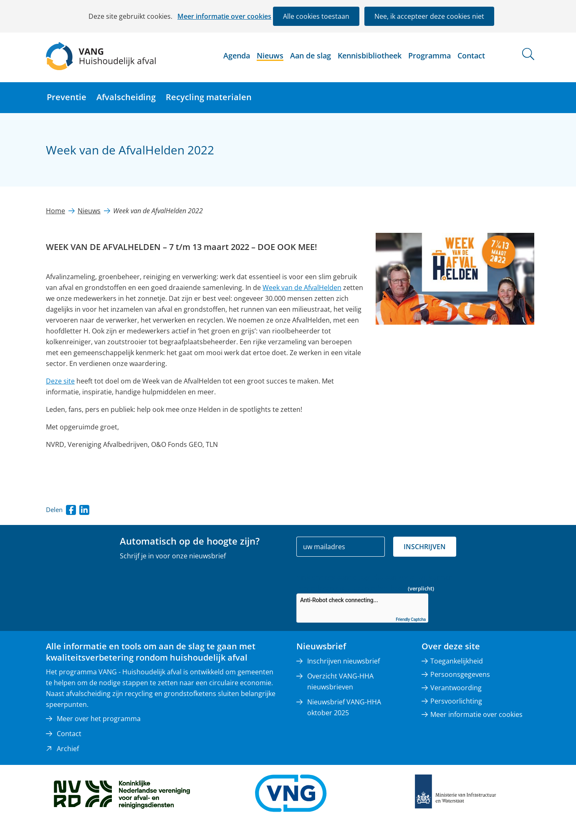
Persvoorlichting (456, 701)
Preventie (66, 97)
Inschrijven (425, 546)
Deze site (60, 381)
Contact (471, 55)
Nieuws (270, 55)
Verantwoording (456, 687)
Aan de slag (310, 55)
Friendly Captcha (411, 619)
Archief (68, 748)
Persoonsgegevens (460, 674)
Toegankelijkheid (456, 661)
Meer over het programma (99, 718)
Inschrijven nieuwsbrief (343, 661)
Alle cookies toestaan (316, 16)
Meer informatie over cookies (224, 16)
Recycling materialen (209, 97)
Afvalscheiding (126, 97)
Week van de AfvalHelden (302, 287)
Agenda (236, 55)
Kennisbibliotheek (370, 55)
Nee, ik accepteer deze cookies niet (429, 16)
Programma (429, 55)
